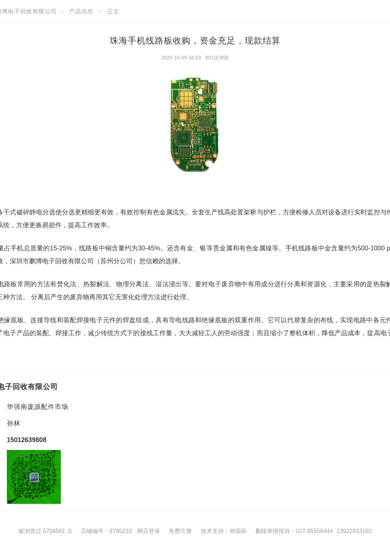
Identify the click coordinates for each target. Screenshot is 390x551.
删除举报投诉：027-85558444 (294, 531)
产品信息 (81, 11)
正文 (113, 11)
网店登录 (148, 531)
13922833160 (354, 531)
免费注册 (180, 531)
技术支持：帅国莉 (224, 531)
